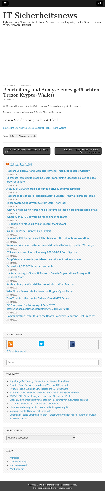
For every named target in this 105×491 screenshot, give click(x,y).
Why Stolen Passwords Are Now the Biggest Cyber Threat (40, 291)
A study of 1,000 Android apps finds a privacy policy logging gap (43, 188)
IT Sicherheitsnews (40, 15)
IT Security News (20, 164)
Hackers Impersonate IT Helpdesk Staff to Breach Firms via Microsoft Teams (50, 195)
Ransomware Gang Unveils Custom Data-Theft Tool (36, 202)
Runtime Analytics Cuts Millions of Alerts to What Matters (40, 284)
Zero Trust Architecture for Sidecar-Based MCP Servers (38, 298)
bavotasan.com (65, 488)
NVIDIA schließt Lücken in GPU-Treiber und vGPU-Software (39, 389)
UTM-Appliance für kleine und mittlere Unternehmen (35, 403)
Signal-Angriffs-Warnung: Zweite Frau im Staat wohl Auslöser (39, 381)
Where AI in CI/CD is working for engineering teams (36, 216)
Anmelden (14, 458)
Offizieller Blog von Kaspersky (18, 86)
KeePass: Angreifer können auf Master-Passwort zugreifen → (82, 150)
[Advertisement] (52, 59)
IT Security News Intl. (16, 351)
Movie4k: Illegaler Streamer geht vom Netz (30, 411)
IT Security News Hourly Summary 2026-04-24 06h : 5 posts (41, 252)
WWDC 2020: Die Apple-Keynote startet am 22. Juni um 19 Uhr (40, 396)
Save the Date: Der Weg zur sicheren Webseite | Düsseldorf (39, 385)
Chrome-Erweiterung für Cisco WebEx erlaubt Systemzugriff (39, 407)
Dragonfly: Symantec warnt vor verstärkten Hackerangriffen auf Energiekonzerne (49, 400)
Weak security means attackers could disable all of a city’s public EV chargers (50, 245)
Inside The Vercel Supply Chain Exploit (28, 231)
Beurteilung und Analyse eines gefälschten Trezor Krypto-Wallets (34, 128)
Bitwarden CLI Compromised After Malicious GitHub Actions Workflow (47, 238)
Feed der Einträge (18, 461)
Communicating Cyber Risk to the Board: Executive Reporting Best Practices (50, 316)
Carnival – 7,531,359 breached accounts (29, 266)
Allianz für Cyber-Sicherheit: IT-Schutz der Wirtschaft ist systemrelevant (44, 392)
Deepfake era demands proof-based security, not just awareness (43, 259)
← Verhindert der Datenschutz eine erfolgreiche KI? (26, 150)
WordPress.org (17, 469)
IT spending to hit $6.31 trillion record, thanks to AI (36, 223)
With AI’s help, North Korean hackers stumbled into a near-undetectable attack (52, 209)
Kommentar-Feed (18, 465)
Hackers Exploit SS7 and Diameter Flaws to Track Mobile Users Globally (48, 170)
